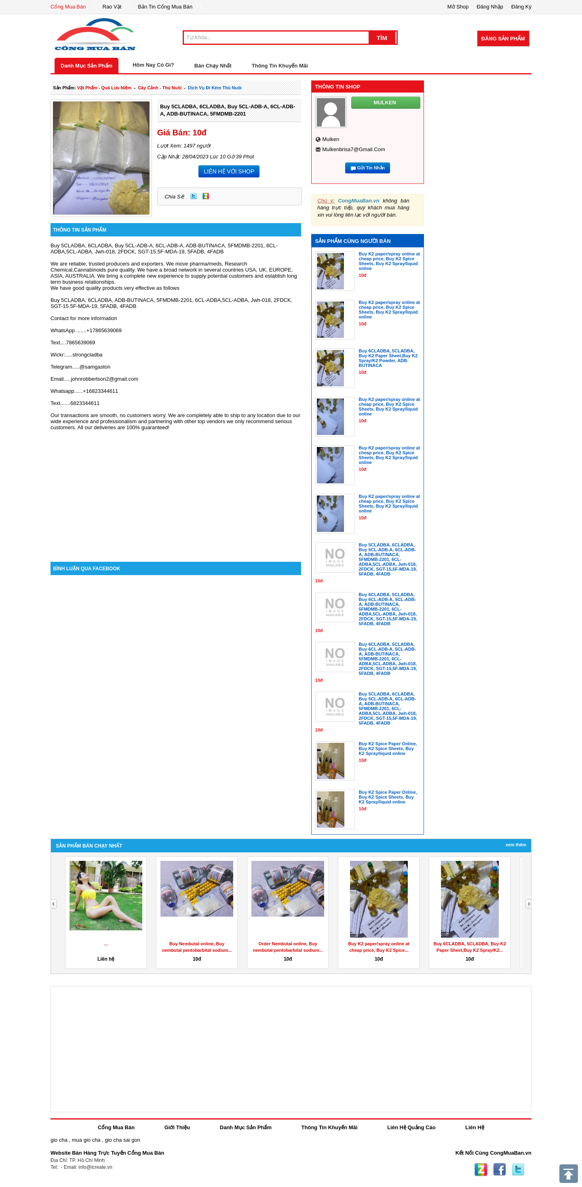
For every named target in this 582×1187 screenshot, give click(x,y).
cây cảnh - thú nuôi (159, 87)
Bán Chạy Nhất (213, 66)
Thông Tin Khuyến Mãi (280, 66)
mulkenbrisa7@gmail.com (353, 149)
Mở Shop (458, 7)
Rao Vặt (112, 7)
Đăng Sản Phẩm (503, 39)
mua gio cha (86, 1140)
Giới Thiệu (177, 1127)
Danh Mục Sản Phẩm (86, 66)
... (106, 943)
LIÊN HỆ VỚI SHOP (229, 171)
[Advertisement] (176, 493)
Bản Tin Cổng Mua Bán (165, 7)
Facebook (499, 1169)
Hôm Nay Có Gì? (153, 65)
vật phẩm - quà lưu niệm (104, 87)
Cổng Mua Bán (68, 7)
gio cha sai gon (122, 1140)
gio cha (59, 1140)
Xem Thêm (516, 844)
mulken (330, 139)
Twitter (193, 196)
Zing (205, 196)
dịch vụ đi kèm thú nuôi (215, 87)
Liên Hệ (474, 1127)
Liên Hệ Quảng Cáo (411, 1127)
